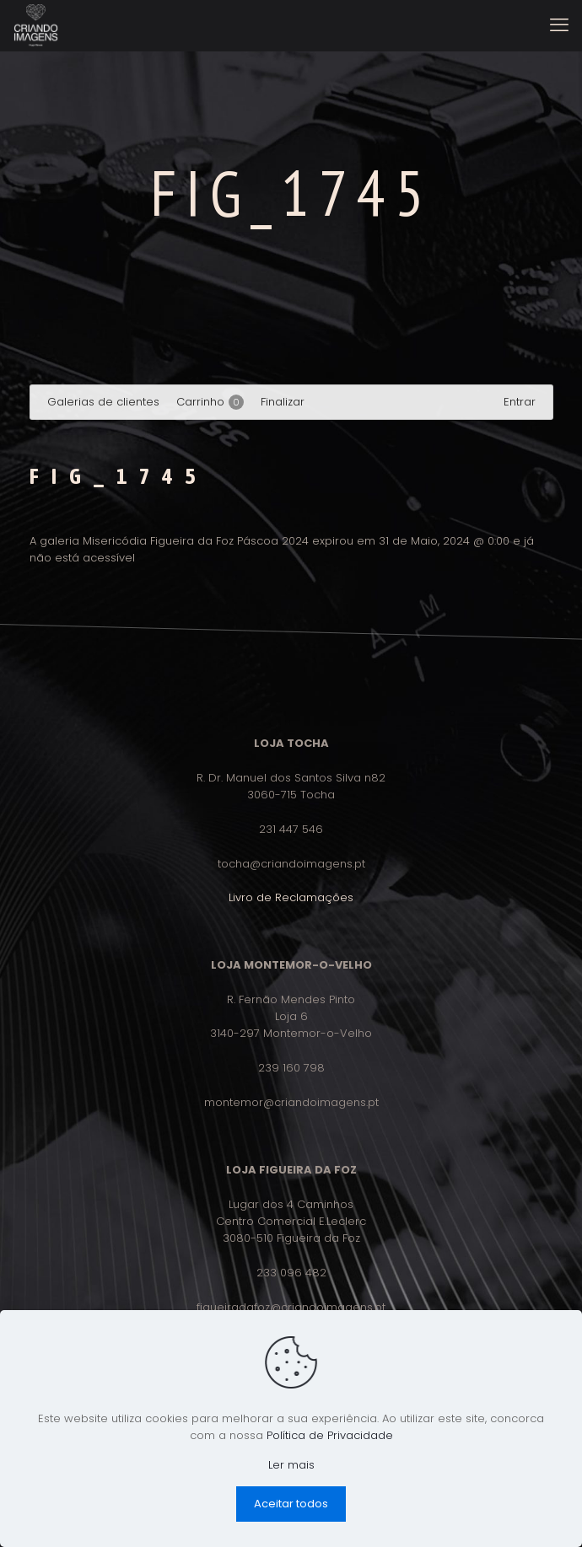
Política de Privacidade (330, 1435)
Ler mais (291, 1465)
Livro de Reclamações (291, 897)
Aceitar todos (291, 1504)
